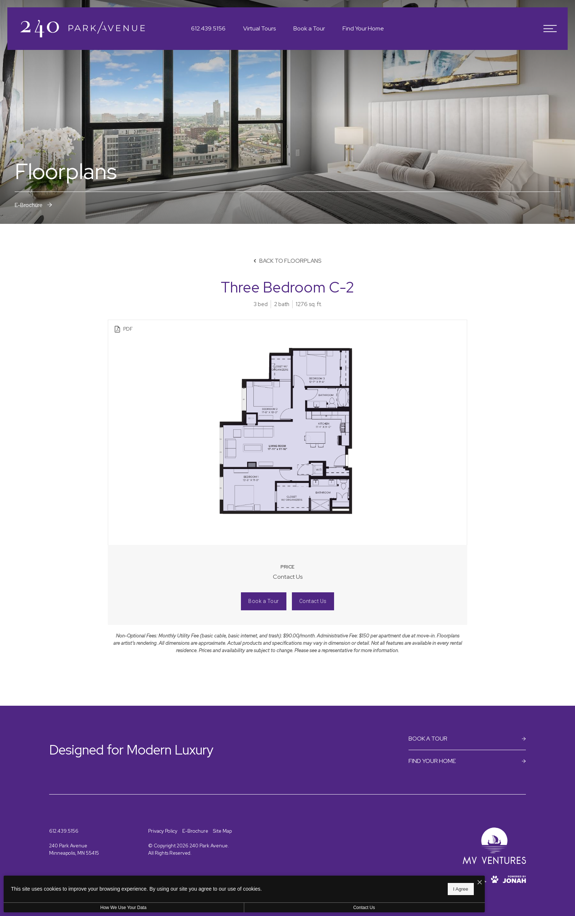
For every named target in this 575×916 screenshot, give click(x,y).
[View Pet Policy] (494, 879)
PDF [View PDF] (123, 329)
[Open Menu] (550, 28)
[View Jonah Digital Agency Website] (514, 879)
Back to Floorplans (287, 261)
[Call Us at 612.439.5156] (208, 28)
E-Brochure (195, 831)
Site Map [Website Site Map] (222, 831)
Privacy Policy (162, 831)
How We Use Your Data (67, 907)
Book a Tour (263, 601)
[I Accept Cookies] (255, 879)
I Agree (236, 887)
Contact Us (313, 601)
